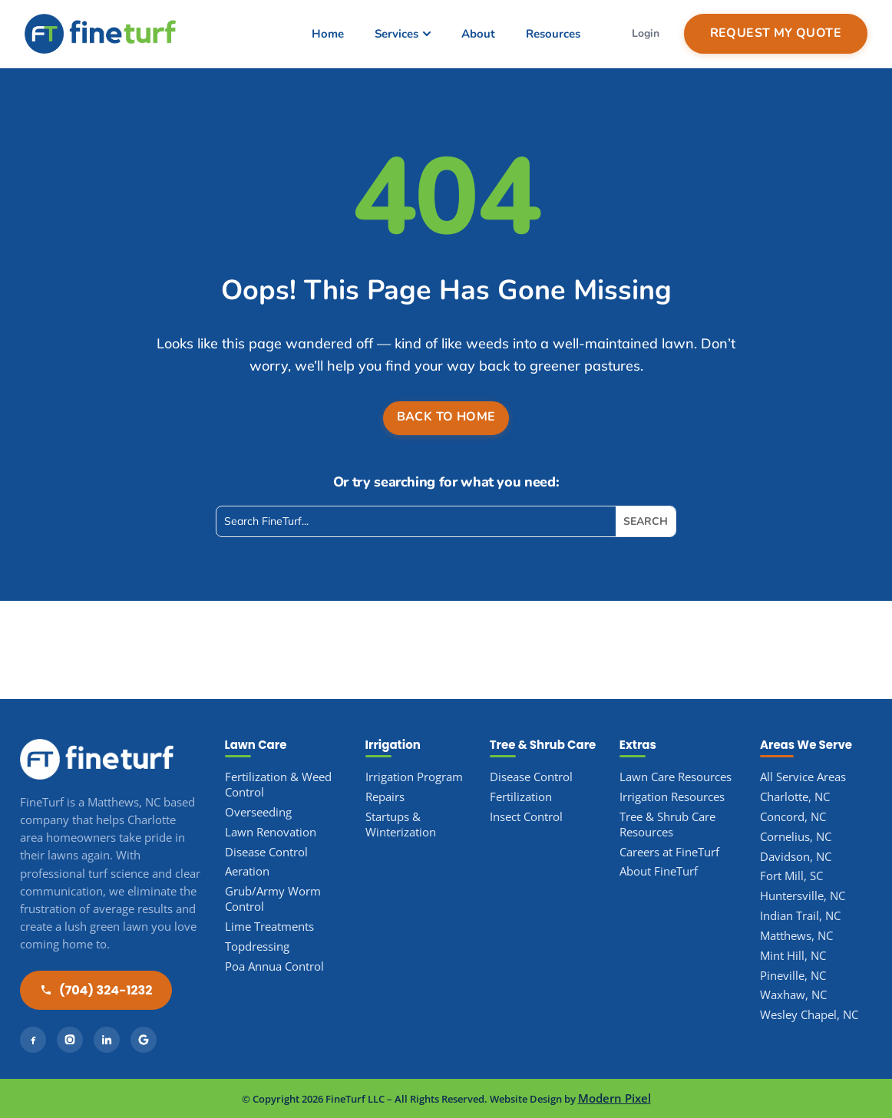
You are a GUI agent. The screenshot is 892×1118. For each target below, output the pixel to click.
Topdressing (257, 946)
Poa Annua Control (274, 966)
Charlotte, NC (795, 797)
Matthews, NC (796, 935)
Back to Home (446, 416)
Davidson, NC (795, 856)
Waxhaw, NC (793, 995)
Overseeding (258, 812)
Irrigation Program (414, 777)
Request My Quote (775, 33)
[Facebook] (33, 1040)
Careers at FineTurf (669, 852)
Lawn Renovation (270, 832)
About (478, 33)
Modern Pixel (614, 1098)
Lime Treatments (269, 926)
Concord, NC (793, 817)
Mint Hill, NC (793, 955)
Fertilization (521, 797)
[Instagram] (70, 1040)
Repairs (385, 797)
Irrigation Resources (672, 797)
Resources (553, 33)
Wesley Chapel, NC (809, 1015)
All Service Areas (803, 777)
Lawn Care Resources (675, 777)
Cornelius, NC (795, 836)
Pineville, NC (793, 975)
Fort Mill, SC (791, 876)
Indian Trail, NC (800, 916)
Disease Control (266, 852)
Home (328, 33)
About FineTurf (658, 871)
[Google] (143, 1040)
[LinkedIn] (107, 1040)
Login (645, 33)
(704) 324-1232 (96, 990)
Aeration (247, 871)
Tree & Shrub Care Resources (667, 824)
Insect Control (526, 817)
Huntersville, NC (802, 896)
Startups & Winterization (400, 824)
